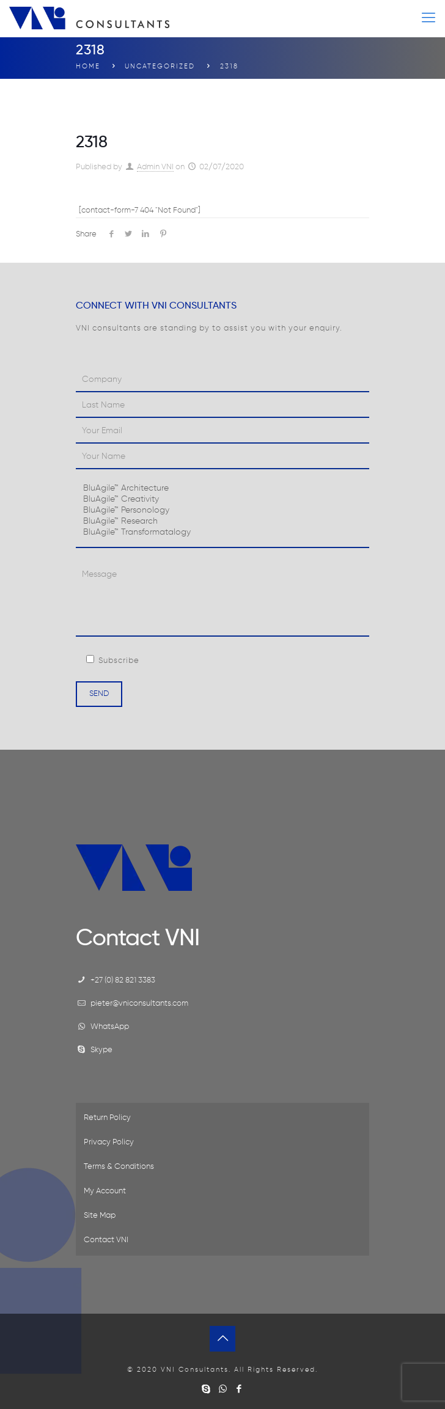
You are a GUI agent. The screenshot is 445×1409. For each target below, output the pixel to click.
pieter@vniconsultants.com (139, 1004)
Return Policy (107, 1118)
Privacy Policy (109, 1142)
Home (88, 66)
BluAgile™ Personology (222, 510)
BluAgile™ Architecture (222, 488)
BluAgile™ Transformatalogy (222, 532)
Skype (101, 1050)
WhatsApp (109, 1027)
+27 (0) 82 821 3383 (122, 980)
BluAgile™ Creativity (222, 499)
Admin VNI (155, 167)
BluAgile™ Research (222, 521)
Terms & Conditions (119, 1167)
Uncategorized (160, 66)
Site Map (100, 1216)
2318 (229, 66)
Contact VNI (106, 1240)
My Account (105, 1191)
